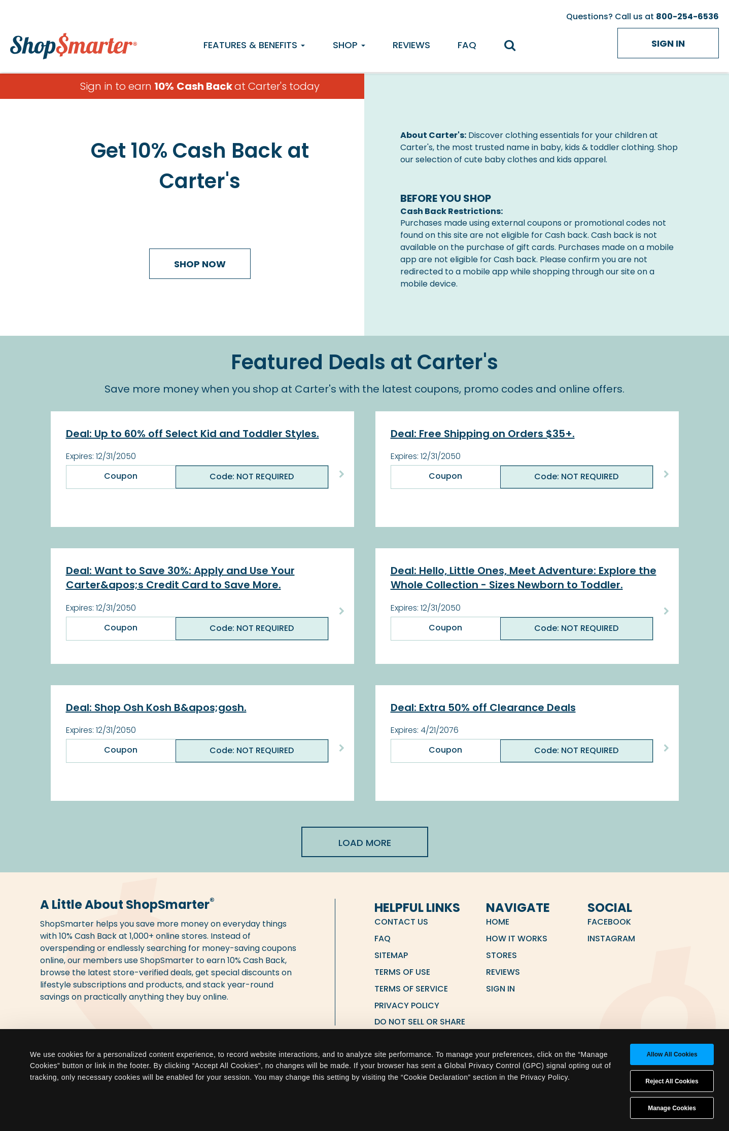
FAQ (467, 45)
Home (497, 922)
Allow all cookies (671, 1054)
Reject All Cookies (671, 1081)
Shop (349, 45)
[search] (514, 46)
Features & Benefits (254, 45)
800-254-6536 (687, 16)
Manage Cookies (672, 1108)
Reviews (411, 45)
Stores (501, 955)
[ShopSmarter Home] (73, 43)
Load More (364, 842)
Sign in (668, 43)
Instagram (611, 938)
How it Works (516, 938)
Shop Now (200, 264)
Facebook (609, 922)
